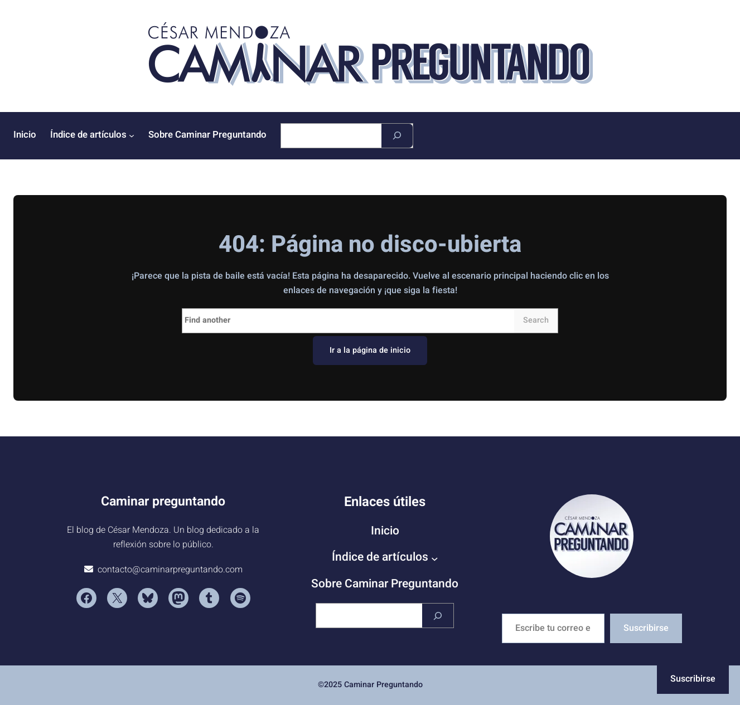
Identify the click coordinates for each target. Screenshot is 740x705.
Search (536, 320)
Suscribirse (646, 628)
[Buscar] (397, 136)
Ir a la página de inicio (370, 350)
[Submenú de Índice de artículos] (131, 135)
